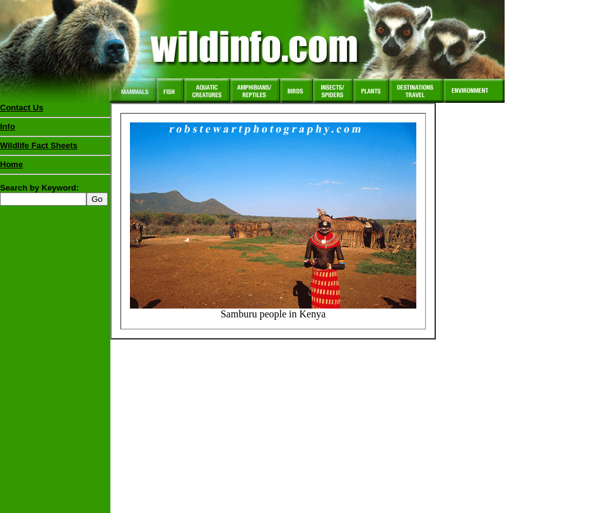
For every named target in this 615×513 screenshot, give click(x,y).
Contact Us (22, 107)
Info (7, 126)
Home (11, 164)
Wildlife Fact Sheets (55, 148)
